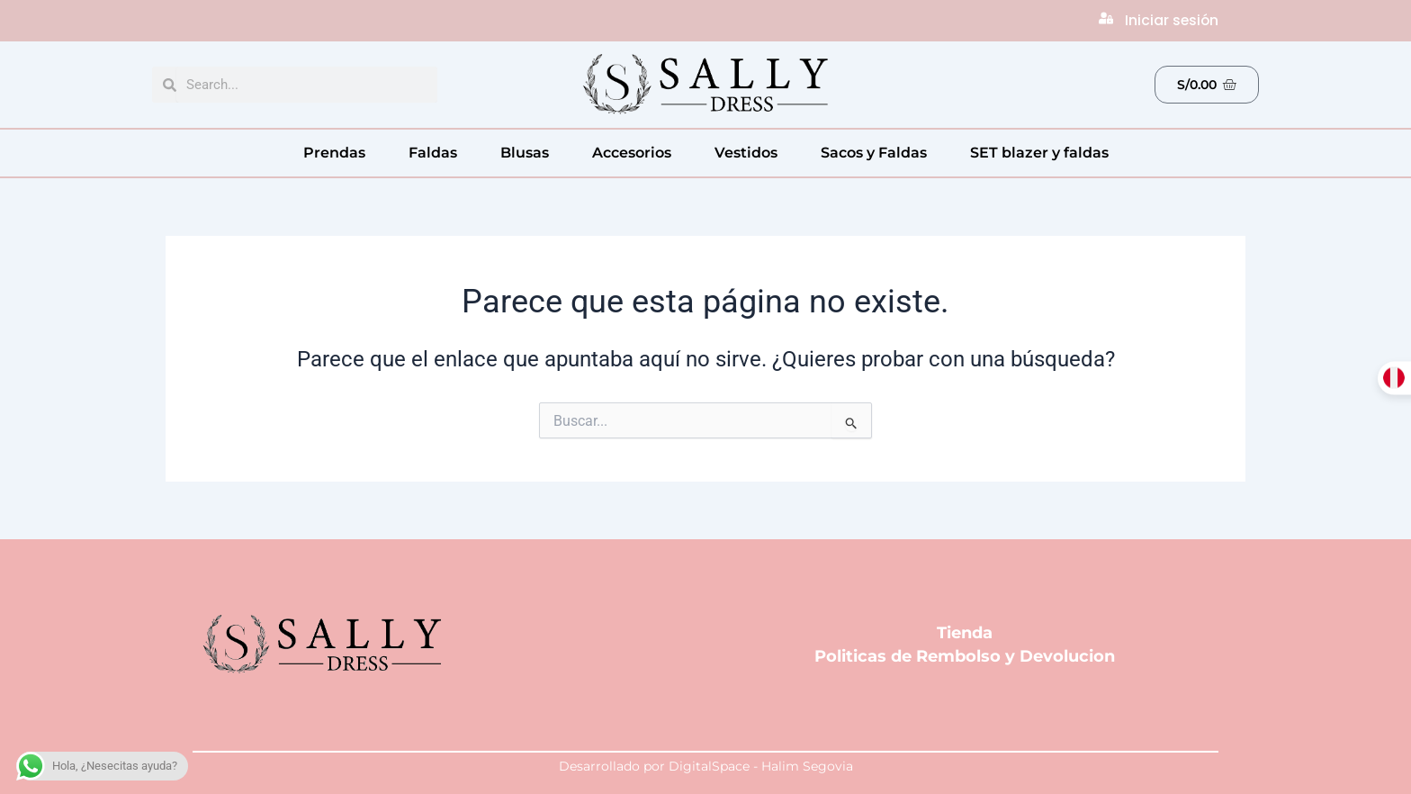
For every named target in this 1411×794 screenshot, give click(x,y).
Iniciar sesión (1172, 20)
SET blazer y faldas (1039, 152)
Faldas (433, 152)
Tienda (965, 633)
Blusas (524, 152)
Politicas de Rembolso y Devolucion (964, 656)
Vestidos (745, 152)
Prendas (334, 152)
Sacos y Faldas (874, 152)
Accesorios (631, 152)
